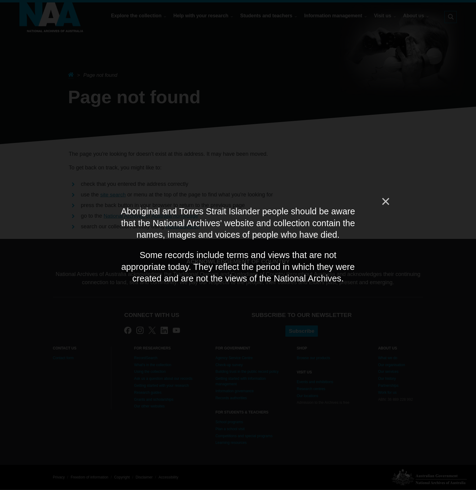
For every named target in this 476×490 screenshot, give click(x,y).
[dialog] (238, 245)
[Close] (385, 201)
